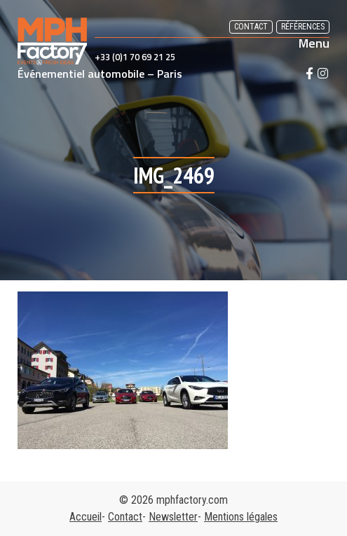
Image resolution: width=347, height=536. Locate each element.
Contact (251, 27)
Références (303, 27)
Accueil (85, 516)
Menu (314, 43)
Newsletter (173, 516)
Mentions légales (241, 516)
